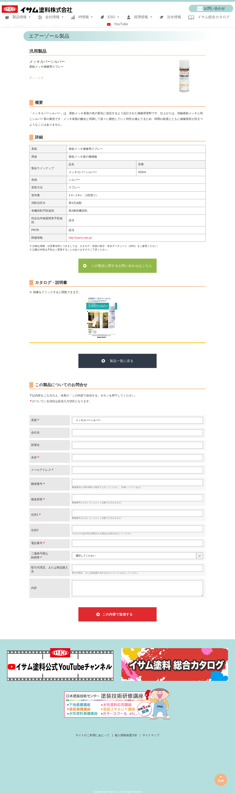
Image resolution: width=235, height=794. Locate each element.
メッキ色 (38, 77)
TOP (221, 781)
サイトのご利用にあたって (93, 735)
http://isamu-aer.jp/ (80, 237)
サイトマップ (150, 735)
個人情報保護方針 (126, 735)
